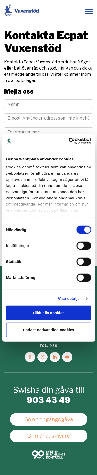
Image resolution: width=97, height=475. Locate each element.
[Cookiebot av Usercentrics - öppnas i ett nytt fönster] (69, 141)
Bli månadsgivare (48, 436)
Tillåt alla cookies (49, 313)
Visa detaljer (69, 298)
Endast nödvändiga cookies (48, 329)
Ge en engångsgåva (48, 419)
